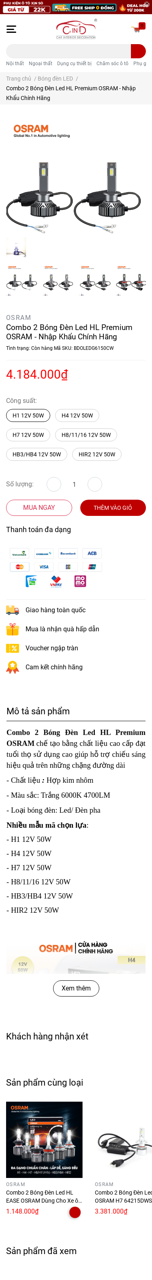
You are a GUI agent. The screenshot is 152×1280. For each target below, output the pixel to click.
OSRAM (18, 318)
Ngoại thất (40, 63)
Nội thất (15, 63)
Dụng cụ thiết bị (74, 63)
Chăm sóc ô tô (112, 63)
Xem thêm (76, 988)
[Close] (147, 4)
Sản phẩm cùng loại (44, 1082)
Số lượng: (20, 484)
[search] (138, 51)
